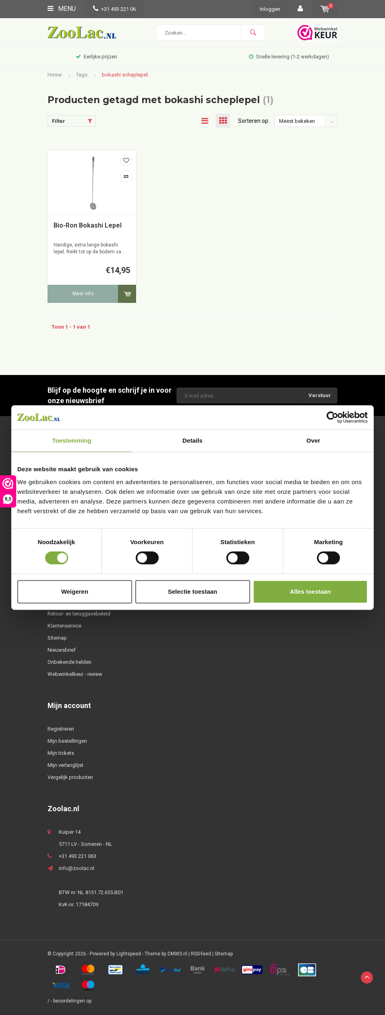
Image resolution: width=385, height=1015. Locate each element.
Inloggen (270, 9)
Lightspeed (128, 954)
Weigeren (74, 591)
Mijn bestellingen (67, 741)
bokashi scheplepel (125, 75)
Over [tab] (313, 440)
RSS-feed (201, 954)
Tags (81, 75)
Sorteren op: (253, 121)
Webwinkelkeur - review (75, 674)
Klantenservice (64, 626)
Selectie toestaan (192, 591)
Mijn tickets (61, 753)
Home (55, 75)
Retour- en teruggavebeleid (79, 614)
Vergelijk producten (70, 777)
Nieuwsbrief (62, 650)
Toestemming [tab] (71, 440)
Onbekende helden (69, 662)
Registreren (61, 729)
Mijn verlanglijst (65, 765)
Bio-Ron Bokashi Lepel (88, 225)
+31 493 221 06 (114, 9)
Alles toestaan (310, 591)
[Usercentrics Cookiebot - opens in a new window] (332, 417)
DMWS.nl (177, 954)
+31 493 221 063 (77, 856)
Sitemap (57, 638)
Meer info (82, 293)
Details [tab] (192, 440)
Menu (62, 8)
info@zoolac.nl (76, 868)
